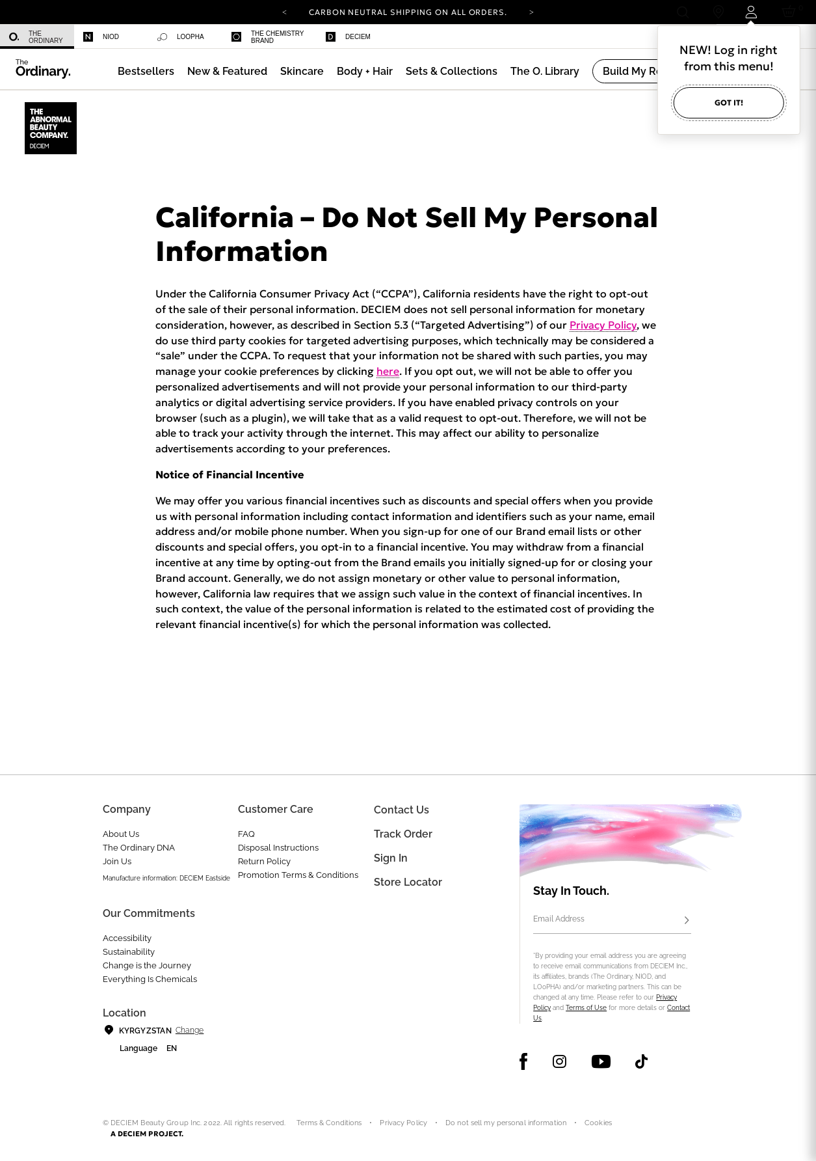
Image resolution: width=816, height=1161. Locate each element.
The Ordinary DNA (139, 848)
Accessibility (127, 938)
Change (190, 1030)
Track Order (403, 834)
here (387, 370)
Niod (101, 37)
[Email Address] (612, 921)
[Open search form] (682, 12)
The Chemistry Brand (267, 37)
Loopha (180, 37)
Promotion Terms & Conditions (298, 875)
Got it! (729, 102)
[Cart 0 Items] (791, 12)
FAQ (246, 834)
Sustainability (129, 952)
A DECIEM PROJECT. (147, 1133)
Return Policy (264, 861)
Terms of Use (586, 1007)
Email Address (559, 918)
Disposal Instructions (278, 848)
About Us (121, 834)
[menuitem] (37, 37)
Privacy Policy (603, 324)
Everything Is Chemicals (150, 979)
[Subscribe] (687, 921)
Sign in (391, 858)
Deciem (348, 37)
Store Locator (408, 882)
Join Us (117, 861)
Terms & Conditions (329, 1123)
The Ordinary (36, 37)
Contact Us (401, 810)
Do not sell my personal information (505, 1123)
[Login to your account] (753, 12)
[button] (227, 71)
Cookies (598, 1123)
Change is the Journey (147, 965)
